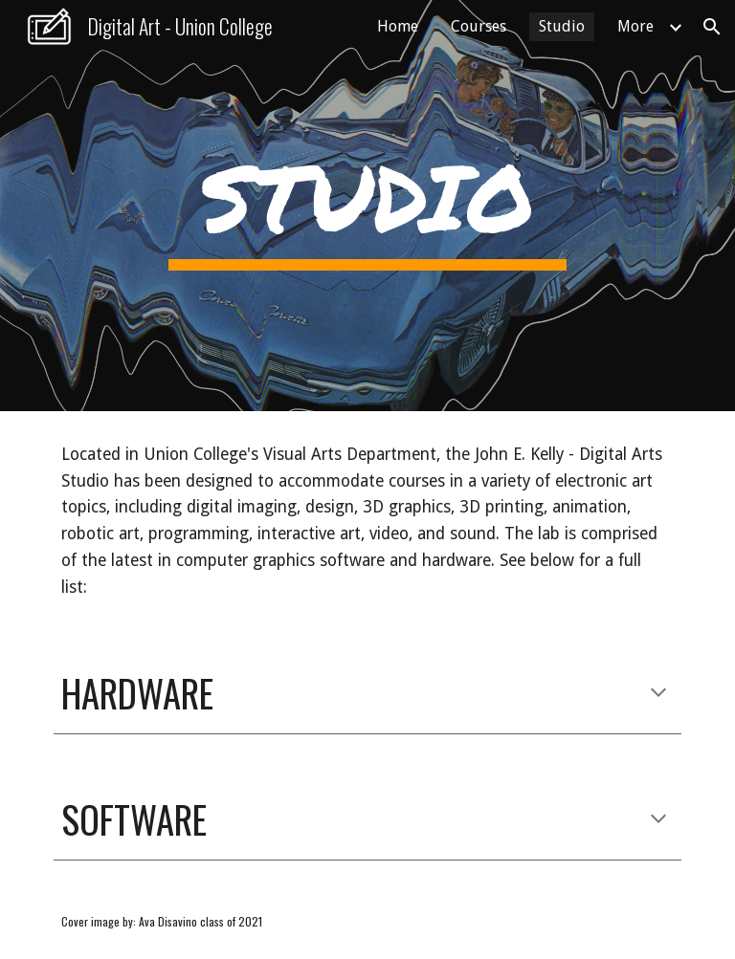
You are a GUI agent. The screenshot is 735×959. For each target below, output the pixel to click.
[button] (712, 27)
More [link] (635, 26)
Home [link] (397, 26)
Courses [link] (478, 26)
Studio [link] (562, 26)
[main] (367, 205)
